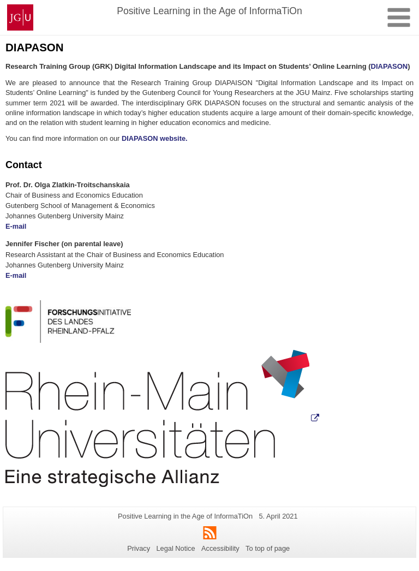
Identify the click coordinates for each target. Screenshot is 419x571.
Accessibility (220, 548)
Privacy (138, 548)
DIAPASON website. (155, 138)
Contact (23, 164)
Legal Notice (175, 548)
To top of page (268, 548)
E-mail (15, 226)
